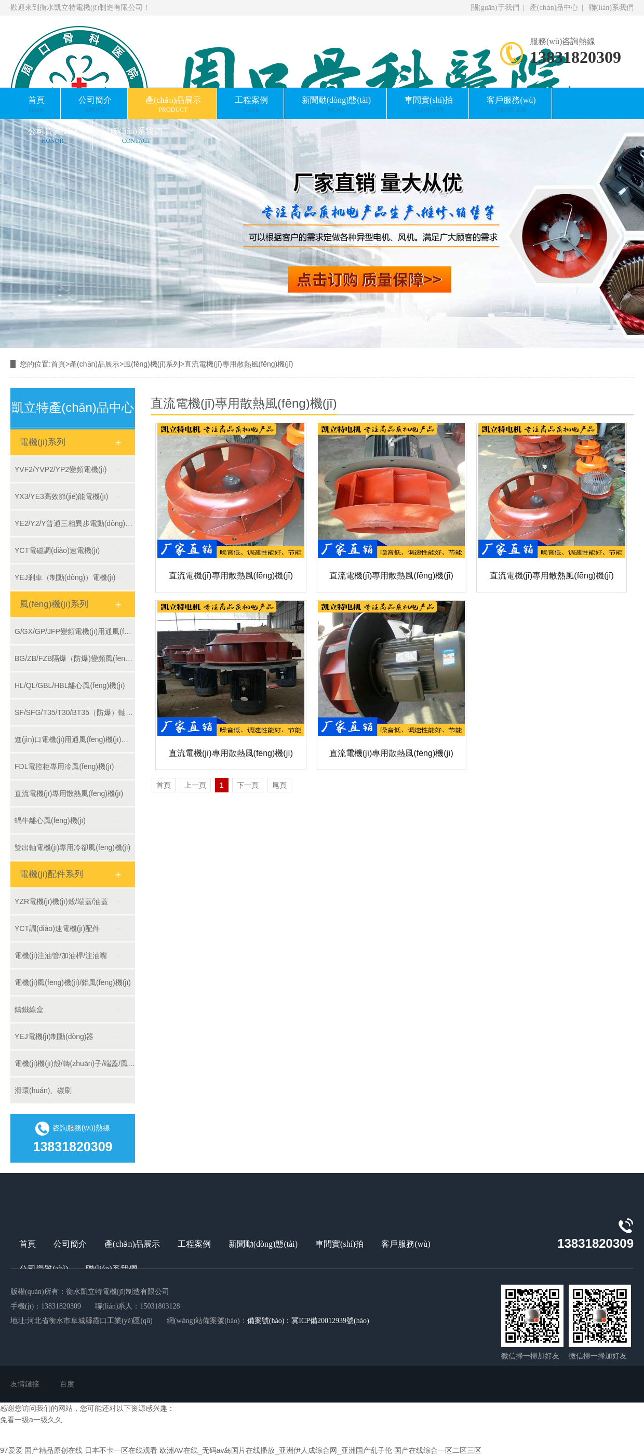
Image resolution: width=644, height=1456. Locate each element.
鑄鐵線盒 (29, 1009)
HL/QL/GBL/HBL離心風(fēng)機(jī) (70, 685)
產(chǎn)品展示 (173, 105)
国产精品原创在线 (53, 1450)
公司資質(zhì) (52, 136)
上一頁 (195, 785)
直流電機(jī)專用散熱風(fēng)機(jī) (238, 364)
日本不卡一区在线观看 (121, 1450)
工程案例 (251, 105)
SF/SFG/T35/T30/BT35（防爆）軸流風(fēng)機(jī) (75, 712)
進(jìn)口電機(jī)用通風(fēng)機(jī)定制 (75, 739)
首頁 (36, 105)
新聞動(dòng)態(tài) (336, 105)
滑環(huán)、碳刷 (43, 1090)
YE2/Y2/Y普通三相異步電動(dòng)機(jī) (75, 523)
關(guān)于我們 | (498, 7)
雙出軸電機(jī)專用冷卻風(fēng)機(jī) (72, 847)
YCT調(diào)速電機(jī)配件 (57, 928)
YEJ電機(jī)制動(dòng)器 (54, 1036)
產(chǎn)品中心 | (555, 7)
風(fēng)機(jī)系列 (152, 364)
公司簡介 (95, 105)
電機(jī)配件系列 (51, 874)
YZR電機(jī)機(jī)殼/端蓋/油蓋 (61, 901)
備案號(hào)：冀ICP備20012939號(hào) (308, 1321)
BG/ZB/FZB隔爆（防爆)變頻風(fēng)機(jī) (75, 658)
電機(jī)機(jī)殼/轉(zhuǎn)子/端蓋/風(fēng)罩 (75, 1063)
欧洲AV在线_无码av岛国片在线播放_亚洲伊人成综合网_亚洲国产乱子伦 (275, 1450)
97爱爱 (11, 1450)
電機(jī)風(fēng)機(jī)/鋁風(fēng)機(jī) (73, 982)
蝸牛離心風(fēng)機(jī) (50, 820)
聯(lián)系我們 (609, 7)
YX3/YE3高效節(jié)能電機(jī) (61, 496)
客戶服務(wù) (511, 105)
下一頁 (248, 785)
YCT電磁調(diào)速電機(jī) (57, 550)
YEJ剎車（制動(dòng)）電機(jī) (65, 577)
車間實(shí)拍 (429, 105)
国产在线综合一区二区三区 (437, 1450)
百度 (67, 1384)
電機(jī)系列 (42, 442)
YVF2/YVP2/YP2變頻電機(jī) (60, 469)
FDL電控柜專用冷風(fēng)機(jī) (64, 766)
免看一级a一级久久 (31, 1419)
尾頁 (279, 785)
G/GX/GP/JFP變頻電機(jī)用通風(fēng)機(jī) (75, 631)
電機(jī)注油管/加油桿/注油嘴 (61, 955)
